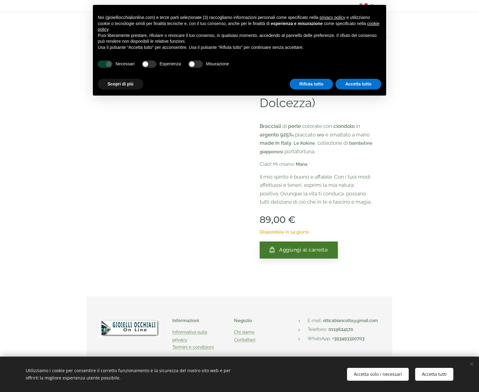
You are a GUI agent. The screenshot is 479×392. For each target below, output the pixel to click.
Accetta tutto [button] (358, 84)
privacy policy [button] (332, 17)
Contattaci (244, 339)
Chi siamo (244, 332)
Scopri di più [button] (120, 84)
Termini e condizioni (193, 347)
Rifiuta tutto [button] (311, 84)
